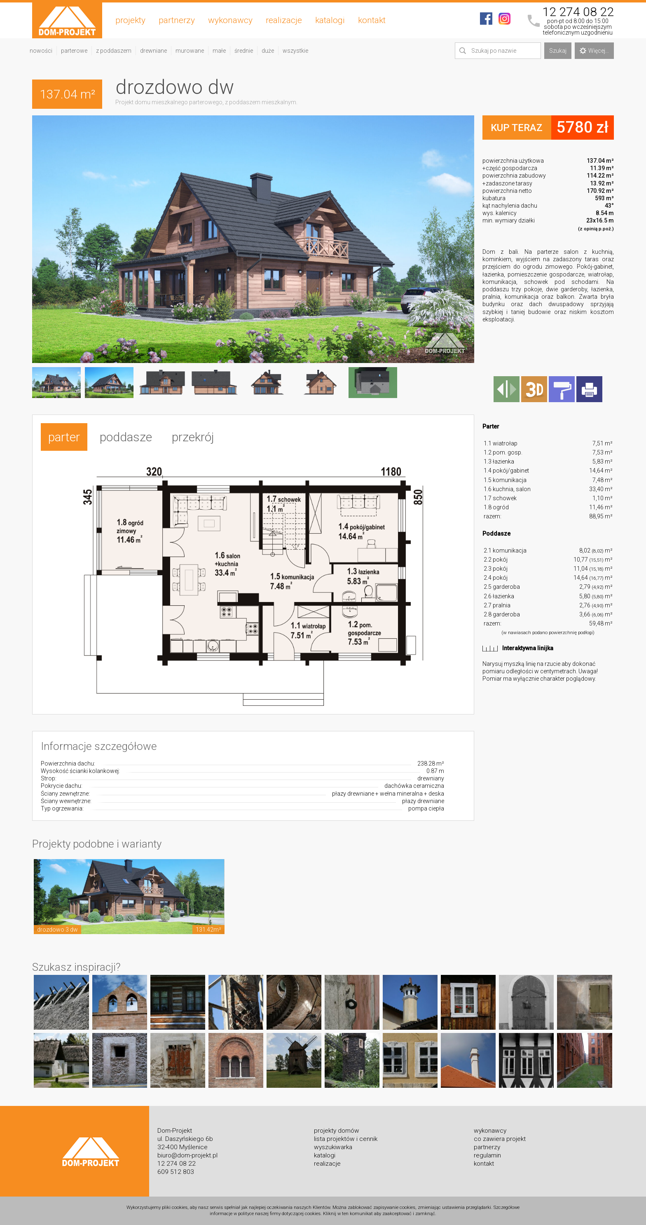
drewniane (153, 50)
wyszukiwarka (333, 1147)
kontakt (372, 20)
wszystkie (295, 50)
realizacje (284, 20)
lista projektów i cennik (345, 1139)
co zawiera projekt (500, 1139)
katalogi (330, 20)
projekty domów (336, 1130)
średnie (243, 50)
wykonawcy (230, 20)
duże (268, 50)
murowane (190, 50)
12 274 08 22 (578, 12)
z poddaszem (113, 50)
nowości (41, 50)
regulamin (487, 1155)
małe (219, 50)
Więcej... (594, 50)
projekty (130, 20)
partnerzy (177, 20)
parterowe (74, 50)
